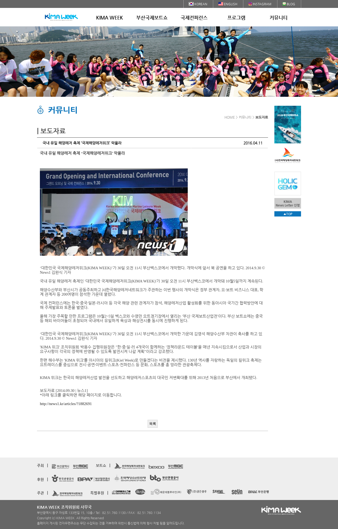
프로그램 (236, 17)
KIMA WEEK (109, 17)
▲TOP (287, 214)
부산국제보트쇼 (152, 17)
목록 (152, 424)
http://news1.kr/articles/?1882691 (66, 404)
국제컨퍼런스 (194, 17)
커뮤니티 (279, 17)
